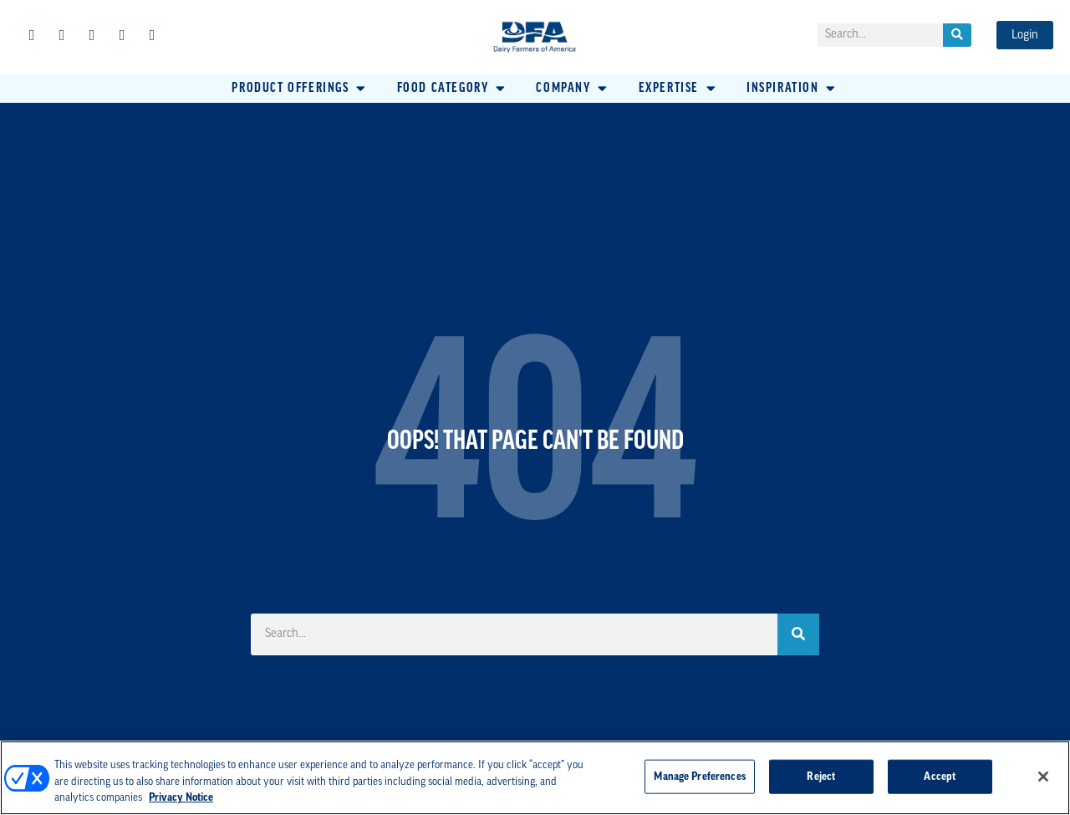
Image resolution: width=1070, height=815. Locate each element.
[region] (535, 778)
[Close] (1043, 776)
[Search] (957, 35)
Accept (939, 776)
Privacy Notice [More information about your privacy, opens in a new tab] (181, 797)
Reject (821, 776)
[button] (299, 88)
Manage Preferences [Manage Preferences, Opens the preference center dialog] (699, 776)
